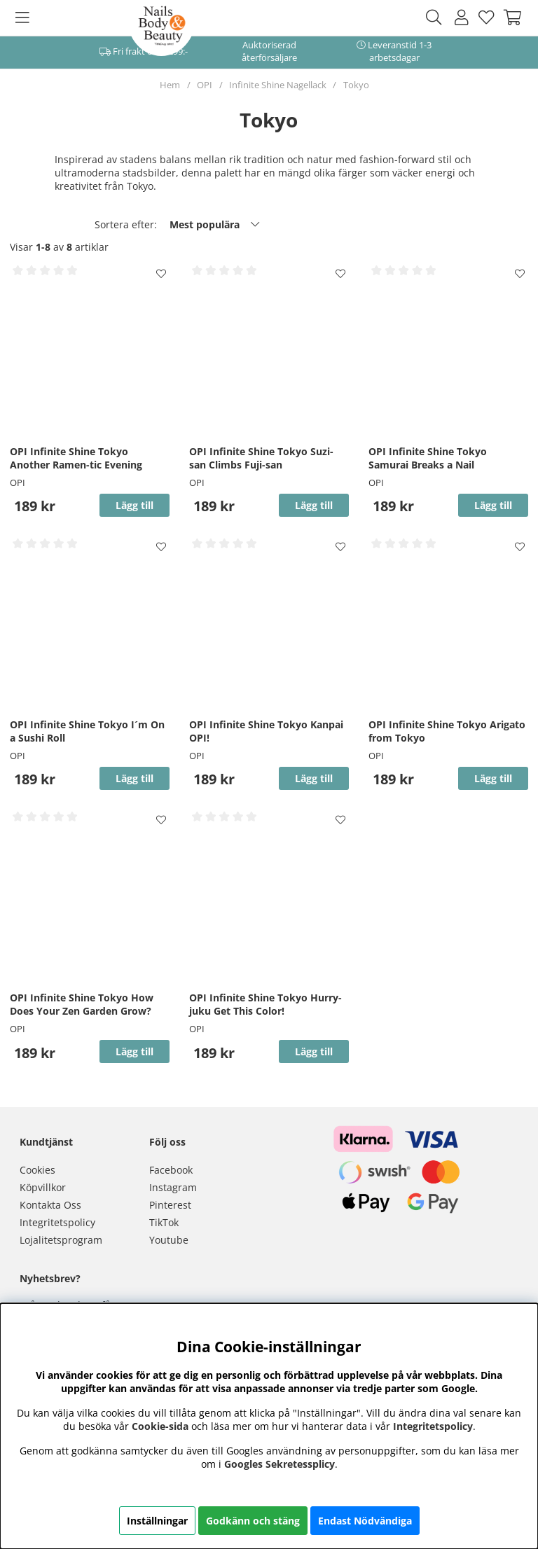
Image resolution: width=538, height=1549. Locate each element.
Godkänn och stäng (253, 1520)
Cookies (37, 1169)
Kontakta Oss (50, 1204)
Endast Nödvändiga (365, 1520)
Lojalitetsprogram (61, 1239)
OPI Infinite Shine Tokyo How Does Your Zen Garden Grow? (81, 1004)
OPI (204, 84)
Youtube (168, 1239)
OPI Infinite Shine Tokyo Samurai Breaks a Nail (427, 458)
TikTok (164, 1222)
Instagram (173, 1187)
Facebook (171, 1169)
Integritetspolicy (57, 1222)
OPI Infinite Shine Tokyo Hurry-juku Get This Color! (265, 1004)
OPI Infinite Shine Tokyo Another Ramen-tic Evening (76, 458)
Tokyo (356, 84)
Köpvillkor (43, 1187)
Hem (170, 84)
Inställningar (157, 1520)
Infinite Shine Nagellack (277, 84)
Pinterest (170, 1204)
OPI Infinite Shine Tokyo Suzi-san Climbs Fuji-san (261, 458)
